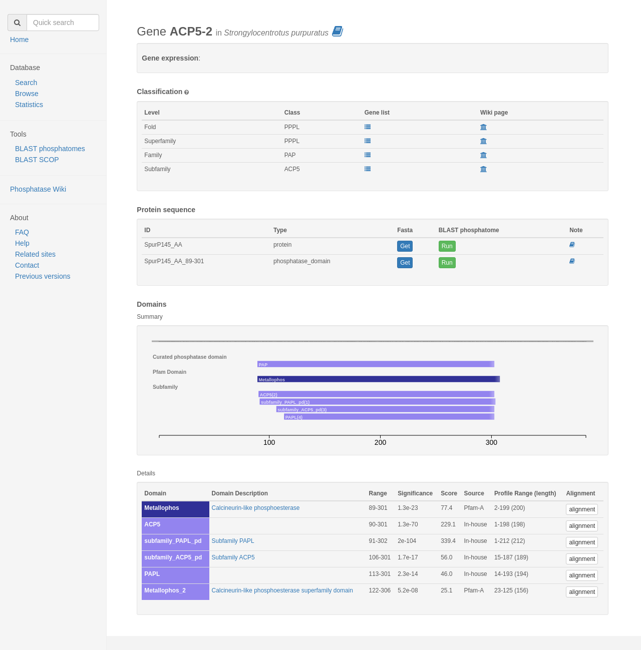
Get (405, 246)
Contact (27, 265)
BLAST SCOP (37, 160)
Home (19, 40)
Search (26, 83)
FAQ (22, 232)
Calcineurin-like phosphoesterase (256, 507)
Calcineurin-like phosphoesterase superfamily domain (282, 590)
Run (447, 246)
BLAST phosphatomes (50, 149)
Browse (27, 94)
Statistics (29, 105)
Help (22, 243)
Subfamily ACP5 (233, 557)
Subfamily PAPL (233, 540)
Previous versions (43, 276)
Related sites (35, 254)
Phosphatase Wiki (38, 189)
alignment (582, 509)
